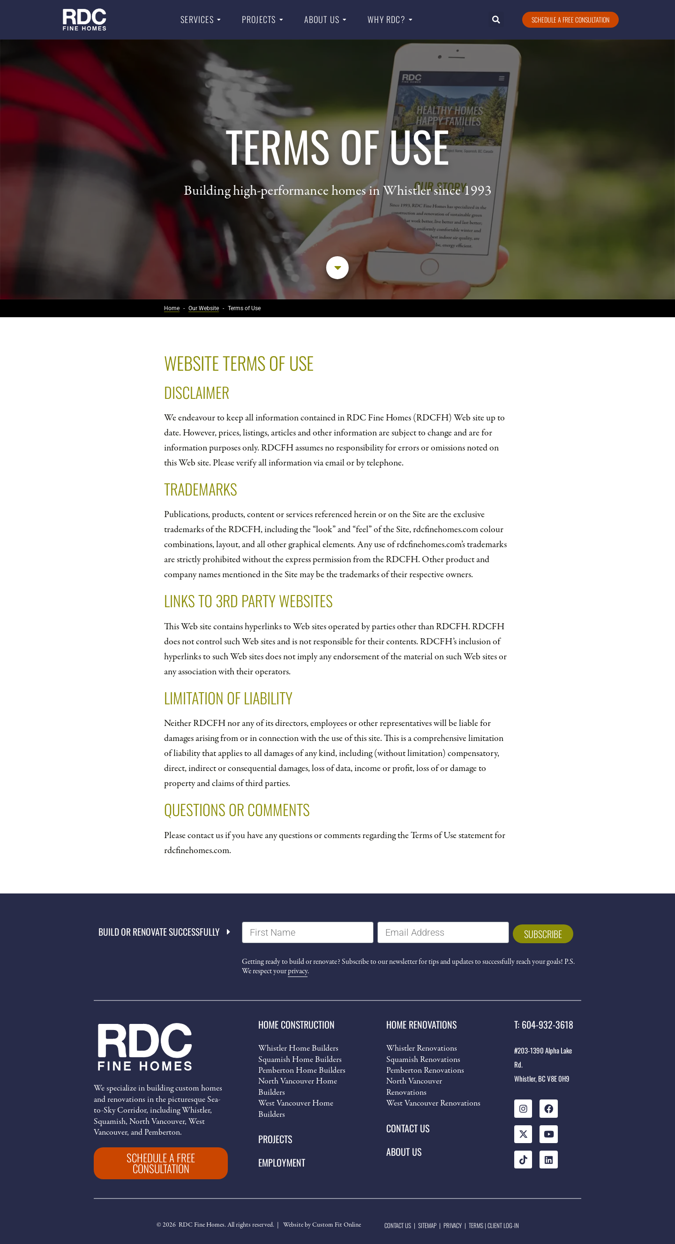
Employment (281, 1162)
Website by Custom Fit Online (322, 1225)
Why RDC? (386, 19)
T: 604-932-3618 (543, 1024)
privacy (298, 971)
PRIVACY (452, 1225)
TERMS (476, 1225)
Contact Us (407, 1128)
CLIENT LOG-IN (503, 1225)
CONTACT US (397, 1225)
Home (172, 308)
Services (197, 19)
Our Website (203, 308)
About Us (322, 19)
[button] (496, 19)
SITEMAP (427, 1225)
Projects (259, 19)
